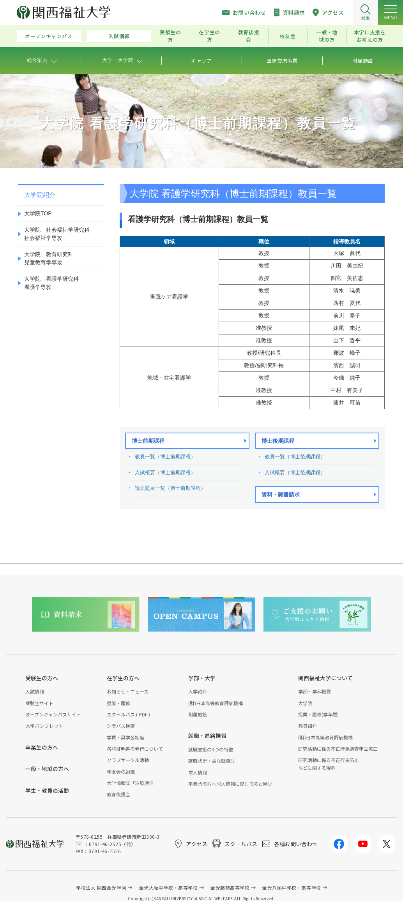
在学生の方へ (123, 678)
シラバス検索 (121, 725)
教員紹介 (307, 725)
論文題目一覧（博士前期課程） (170, 488)
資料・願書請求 (281, 494)
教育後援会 (249, 35)
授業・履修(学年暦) (318, 714)
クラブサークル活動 (128, 760)
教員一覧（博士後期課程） (295, 456)
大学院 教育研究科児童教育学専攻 (48, 258)
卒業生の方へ (41, 747)
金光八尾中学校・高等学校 (291, 887)
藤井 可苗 (347, 402)
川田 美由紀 (347, 265)
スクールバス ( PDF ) (128, 714)
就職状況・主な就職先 (211, 760)
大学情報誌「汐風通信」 (132, 783)
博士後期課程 (278, 441)
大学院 (305, 703)
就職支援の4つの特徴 (210, 749)
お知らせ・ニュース (127, 691)
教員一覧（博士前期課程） (165, 456)
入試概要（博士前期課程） (165, 472)
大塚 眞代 (347, 253)
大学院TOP (38, 213)
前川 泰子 (347, 315)
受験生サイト (39, 703)
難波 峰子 (347, 353)
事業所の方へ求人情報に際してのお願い (230, 783)
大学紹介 (197, 691)
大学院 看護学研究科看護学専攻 (51, 283)
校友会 (288, 36)
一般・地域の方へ (47, 769)
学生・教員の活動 (47, 790)
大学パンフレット (44, 725)
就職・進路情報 (207, 735)
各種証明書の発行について (135, 748)
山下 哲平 (347, 340)
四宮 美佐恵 (347, 278)
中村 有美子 (347, 390)
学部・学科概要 (314, 691)
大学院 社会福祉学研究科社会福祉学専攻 (57, 234)
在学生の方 (209, 35)
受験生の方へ (41, 678)
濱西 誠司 (347, 365)
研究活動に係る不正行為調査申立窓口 (338, 748)
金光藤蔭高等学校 (229, 887)
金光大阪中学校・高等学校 (168, 887)
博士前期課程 (148, 441)
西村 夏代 (347, 303)
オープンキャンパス (48, 36)
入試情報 (119, 36)
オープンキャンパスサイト (53, 714)
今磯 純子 (347, 378)
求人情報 (197, 772)
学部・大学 (202, 678)
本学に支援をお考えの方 (370, 35)
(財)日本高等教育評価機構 (215, 703)
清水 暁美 (347, 290)
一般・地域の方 (327, 35)
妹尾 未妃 (347, 328)
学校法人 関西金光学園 (101, 887)
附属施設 (197, 714)
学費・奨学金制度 (125, 737)
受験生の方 (170, 35)
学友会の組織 (121, 771)
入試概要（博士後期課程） (295, 472)
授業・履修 (118, 703)
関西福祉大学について (325, 678)
